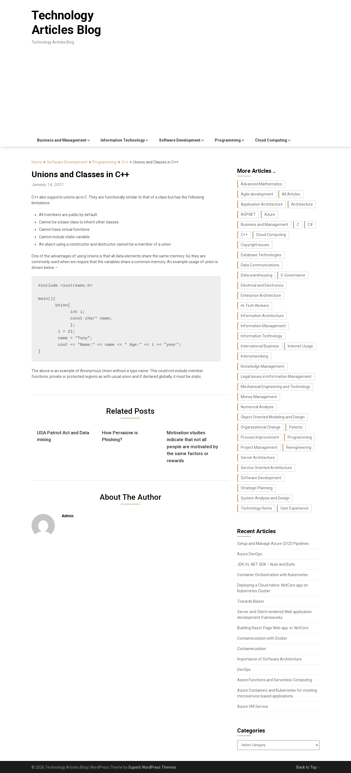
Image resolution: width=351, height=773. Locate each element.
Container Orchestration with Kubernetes (272, 575)
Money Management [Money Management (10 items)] (259, 397)
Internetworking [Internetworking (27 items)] (254, 356)
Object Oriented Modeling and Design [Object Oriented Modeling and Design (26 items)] (273, 417)
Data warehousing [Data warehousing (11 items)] (256, 275)
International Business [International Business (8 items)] (260, 346)
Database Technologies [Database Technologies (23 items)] (261, 255)
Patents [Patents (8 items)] (296, 427)
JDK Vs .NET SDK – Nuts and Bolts (266, 564)
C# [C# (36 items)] (310, 224)
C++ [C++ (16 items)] (244, 234)
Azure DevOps (249, 554)
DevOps (244, 669)
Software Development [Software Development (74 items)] (261, 478)
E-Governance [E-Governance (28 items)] (293, 275)
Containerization (251, 648)
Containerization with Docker (262, 638)
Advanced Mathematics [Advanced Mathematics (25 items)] (261, 184)
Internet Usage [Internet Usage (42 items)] (300, 346)
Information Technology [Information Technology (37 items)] (261, 336)
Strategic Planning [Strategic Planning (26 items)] (257, 488)
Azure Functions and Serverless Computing (274, 680)
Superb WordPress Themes (152, 767)
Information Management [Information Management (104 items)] (263, 326)
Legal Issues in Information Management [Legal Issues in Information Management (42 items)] (276, 376)
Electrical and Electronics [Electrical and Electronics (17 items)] (262, 285)
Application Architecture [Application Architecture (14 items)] (262, 204)
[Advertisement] (175, 93)
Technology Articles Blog (66, 22)
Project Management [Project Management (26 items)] (259, 447)
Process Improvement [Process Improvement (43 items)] (260, 437)
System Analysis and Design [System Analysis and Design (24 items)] (265, 498)
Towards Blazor (250, 601)
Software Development (179, 140)
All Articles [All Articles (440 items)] (291, 194)
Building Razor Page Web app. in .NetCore (272, 628)
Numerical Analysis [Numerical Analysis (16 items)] (257, 407)
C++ (124, 162)
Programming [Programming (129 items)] (300, 437)
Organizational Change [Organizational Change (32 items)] (261, 427)
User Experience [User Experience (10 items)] (294, 508)
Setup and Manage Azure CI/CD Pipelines (273, 543)
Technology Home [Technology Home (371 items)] (256, 508)
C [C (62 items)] (298, 224)
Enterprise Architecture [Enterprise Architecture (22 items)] (261, 295)
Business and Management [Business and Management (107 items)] (264, 224)
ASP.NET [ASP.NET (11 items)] (248, 214)
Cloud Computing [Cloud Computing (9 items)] (271, 234)
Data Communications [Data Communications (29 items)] (260, 265)
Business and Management (61, 140)
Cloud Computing (271, 140)
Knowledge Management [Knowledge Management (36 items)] (262, 366)
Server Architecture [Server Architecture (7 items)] (258, 457)
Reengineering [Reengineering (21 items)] (298, 447)
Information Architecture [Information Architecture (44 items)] (262, 316)
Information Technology (123, 140)
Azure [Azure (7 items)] (269, 214)
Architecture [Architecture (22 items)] (302, 204)
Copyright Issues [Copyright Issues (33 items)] (255, 245)
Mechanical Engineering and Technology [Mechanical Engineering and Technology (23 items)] (275, 386)
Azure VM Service (252, 706)
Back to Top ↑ (307, 767)
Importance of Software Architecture (269, 659)
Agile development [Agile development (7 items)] (257, 194)
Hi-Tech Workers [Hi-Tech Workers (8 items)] (255, 305)
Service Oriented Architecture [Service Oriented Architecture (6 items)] (266, 467)
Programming (228, 140)
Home (37, 162)
